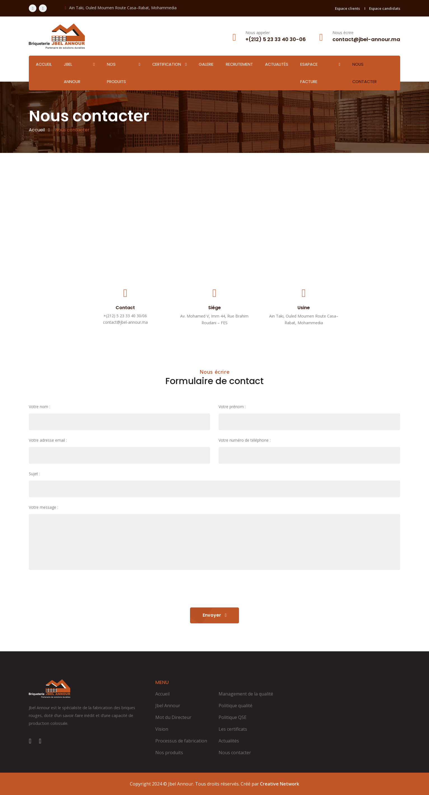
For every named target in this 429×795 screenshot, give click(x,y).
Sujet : (34, 473)
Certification (166, 64)
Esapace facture (309, 72)
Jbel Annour (72, 72)
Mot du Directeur (173, 717)
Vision (161, 729)
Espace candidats (384, 8)
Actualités (276, 64)
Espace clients (347, 8)
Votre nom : (39, 406)
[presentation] (71, 589)
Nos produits (116, 72)
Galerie (206, 64)
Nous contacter (364, 72)
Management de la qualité (246, 694)
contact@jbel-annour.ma (125, 322)
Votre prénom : (232, 406)
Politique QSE (233, 717)
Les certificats (233, 729)
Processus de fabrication (181, 741)
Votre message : (43, 507)
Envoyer (215, 615)
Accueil (44, 64)
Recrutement (239, 64)
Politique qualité (235, 705)
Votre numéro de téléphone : (245, 440)
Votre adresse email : (48, 440)
